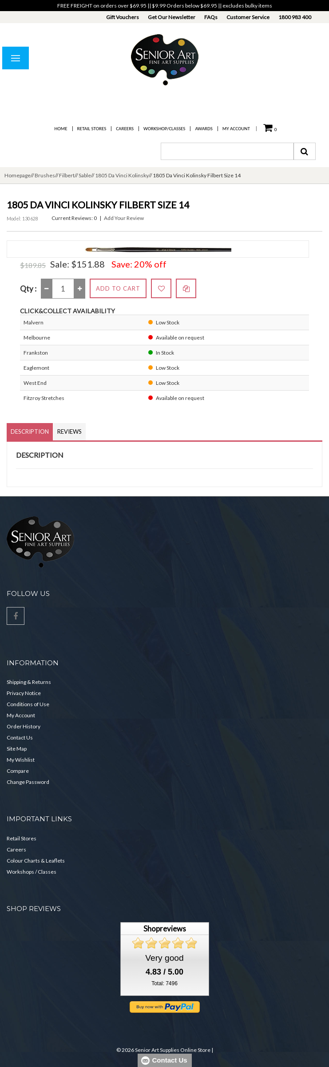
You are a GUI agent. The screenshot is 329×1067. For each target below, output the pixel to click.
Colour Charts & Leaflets (36, 860)
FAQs (211, 17)
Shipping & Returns (29, 682)
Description (30, 431)
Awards (203, 129)
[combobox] (227, 151)
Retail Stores (92, 129)
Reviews (69, 431)
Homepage (17, 175)
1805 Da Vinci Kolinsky (122, 175)
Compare (18, 770)
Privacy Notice (24, 693)
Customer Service (248, 17)
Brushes (45, 175)
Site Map (17, 748)
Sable (85, 175)
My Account (236, 129)
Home (61, 129)
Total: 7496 (164, 983)
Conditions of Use (28, 704)
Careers (125, 129)
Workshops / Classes (31, 871)
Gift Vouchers (122, 17)
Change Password (28, 782)
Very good (164, 958)
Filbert (67, 175)
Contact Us (20, 737)
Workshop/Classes (164, 129)
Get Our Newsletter (171, 17)
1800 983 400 (294, 17)
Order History (23, 726)
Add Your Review (124, 218)
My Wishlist (21, 759)
